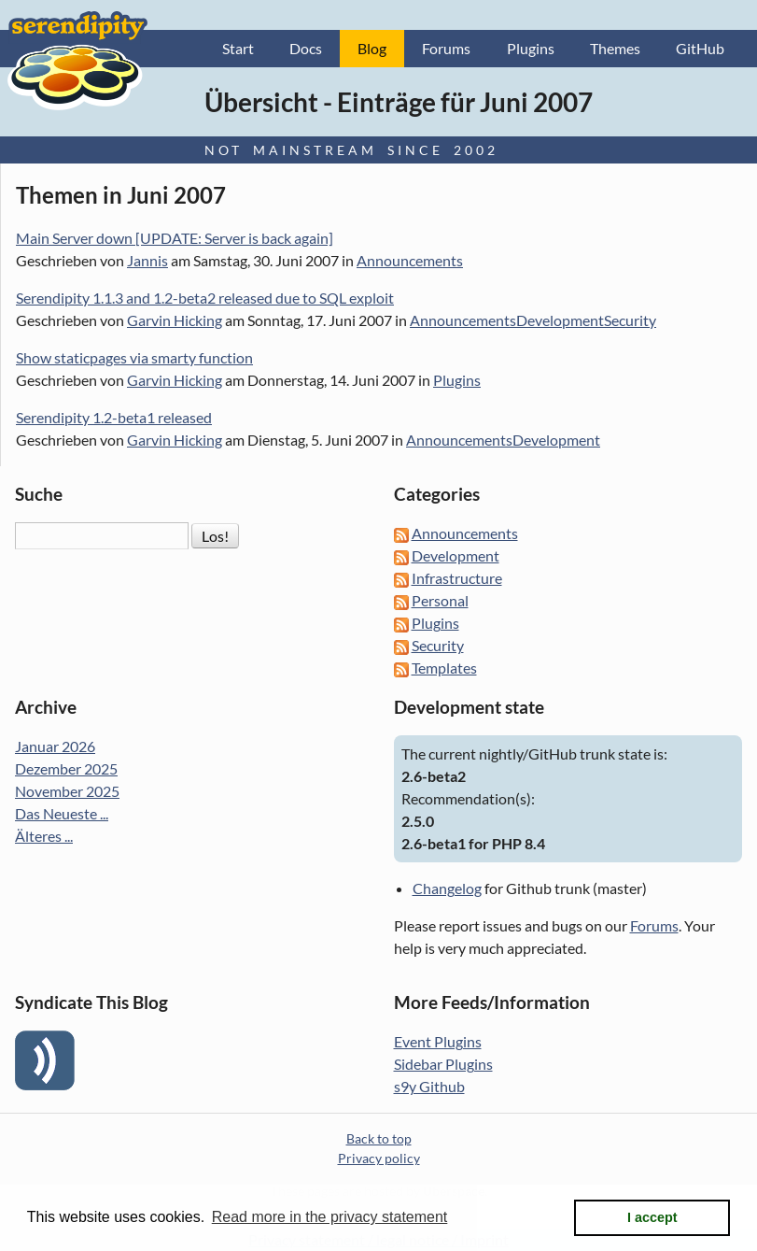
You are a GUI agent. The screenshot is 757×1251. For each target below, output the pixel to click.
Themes (615, 48)
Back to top (379, 1138)
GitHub (700, 48)
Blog (371, 48)
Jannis (147, 260)
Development (560, 320)
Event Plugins (438, 1041)
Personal (440, 600)
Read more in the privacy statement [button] (330, 1217)
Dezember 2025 (66, 768)
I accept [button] (652, 1217)
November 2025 (67, 791)
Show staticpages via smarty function (134, 357)
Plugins (530, 48)
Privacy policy (379, 1158)
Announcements (410, 260)
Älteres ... (44, 836)
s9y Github (429, 1086)
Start (238, 48)
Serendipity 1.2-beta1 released (114, 417)
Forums (446, 48)
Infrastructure (457, 578)
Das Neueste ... (61, 813)
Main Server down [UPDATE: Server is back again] (174, 238)
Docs (305, 48)
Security (630, 320)
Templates (444, 667)
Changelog (447, 888)
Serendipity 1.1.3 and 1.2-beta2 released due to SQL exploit (205, 297)
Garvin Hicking (174, 320)
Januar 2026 (55, 746)
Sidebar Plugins (443, 1064)
